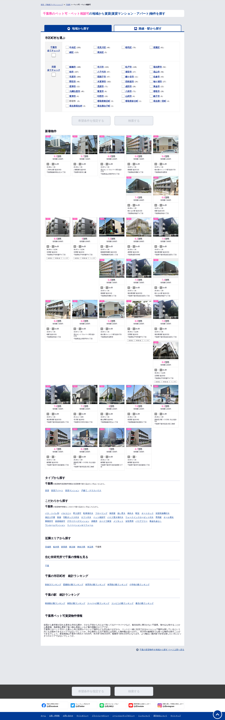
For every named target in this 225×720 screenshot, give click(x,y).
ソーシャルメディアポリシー (123, 716)
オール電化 (169, 517)
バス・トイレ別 (52, 513)
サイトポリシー (82, 716)
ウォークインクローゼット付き (139, 517)
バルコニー (66, 513)
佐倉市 (156, 76)
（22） (157, 86)
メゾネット (118, 521)
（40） (102, 47)
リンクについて (144, 716)
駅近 (137, 513)
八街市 (128, 91)
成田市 (128, 86)
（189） (74, 67)
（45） (75, 91)
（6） (101, 91)
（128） (130, 67)
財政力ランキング (53, 584)
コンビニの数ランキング (122, 603)
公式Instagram (173, 705)
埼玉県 (90, 547)
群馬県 (64, 547)
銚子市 (156, 96)
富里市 (100, 91)
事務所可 (49, 521)
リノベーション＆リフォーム (80, 525)
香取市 (156, 91)
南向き (130, 513)
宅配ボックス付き (71, 517)
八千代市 (101, 72)
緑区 (71, 52)
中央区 (72, 47)
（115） (73, 52)
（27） (158, 81)
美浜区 (100, 52)
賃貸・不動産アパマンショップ (52, 4)
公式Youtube (142, 705)
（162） (103, 81)
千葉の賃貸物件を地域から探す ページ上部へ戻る (161, 649)
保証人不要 (50, 517)
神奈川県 (81, 547)
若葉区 (156, 47)
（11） (130, 76)
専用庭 (159, 517)
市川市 (100, 67)
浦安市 (128, 72)
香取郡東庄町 (103, 101)
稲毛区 (128, 47)
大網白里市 (74, 91)
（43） (157, 76)
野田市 (72, 81)
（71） (101, 86)
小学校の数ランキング (139, 584)
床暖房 (94, 521)
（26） (129, 86)
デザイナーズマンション (78, 521)
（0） (73, 101)
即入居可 (77, 513)
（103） (102, 67)
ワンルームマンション (55, 525)
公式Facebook (53, 705)
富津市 (72, 96)
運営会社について (160, 716)
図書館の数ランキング (73, 584)
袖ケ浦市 (157, 81)
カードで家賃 (105, 521)
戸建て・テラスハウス (91, 490)
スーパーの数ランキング (98, 603)
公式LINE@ (112, 705)
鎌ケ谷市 (129, 76)
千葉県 (68, 4)
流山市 (156, 72)
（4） (73, 96)
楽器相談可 (60, 521)
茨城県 (48, 547)
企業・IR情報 (54, 716)
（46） (73, 81)
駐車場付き (88, 513)
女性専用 (129, 521)
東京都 (72, 547)
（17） (129, 72)
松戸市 (128, 67)
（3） (76, 106)
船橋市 (72, 67)
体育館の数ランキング (117, 584)
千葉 (47, 565)
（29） (157, 91)
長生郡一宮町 (159, 101)
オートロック (147, 513)
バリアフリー (141, 521)
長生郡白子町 (103, 106)
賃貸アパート (57, 490)
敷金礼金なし (156, 521)
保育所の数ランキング (95, 584)
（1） (132, 101)
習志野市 (157, 67)
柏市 (71, 72)
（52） (158, 67)
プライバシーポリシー (100, 716)
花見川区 (101, 47)
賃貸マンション (72, 490)
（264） (74, 76)
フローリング (101, 513)
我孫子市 (101, 76)
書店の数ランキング (144, 603)
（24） (130, 81)
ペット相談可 (99, 517)
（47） (102, 76)
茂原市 (100, 86)
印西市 (100, 96)
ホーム (43, 716)
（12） (73, 86)
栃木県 (56, 547)
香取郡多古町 (131, 101)
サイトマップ (175, 716)
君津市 (72, 86)
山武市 (128, 96)
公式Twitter (83, 705)
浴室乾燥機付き (163, 513)
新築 (59, 517)
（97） (102, 72)
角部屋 (112, 513)
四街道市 (129, 81)
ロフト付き (86, 517)
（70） (129, 47)
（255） (74, 47)
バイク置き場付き (115, 517)
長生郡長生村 (75, 106)
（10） (101, 96)
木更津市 (101, 81)
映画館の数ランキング (55, 603)
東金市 (156, 86)
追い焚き (121, 513)
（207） (73, 72)
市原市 (72, 76)
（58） (157, 72)
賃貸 (47, 490)
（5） (101, 52)
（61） (157, 47)
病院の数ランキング (76, 603)
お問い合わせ (68, 716)
